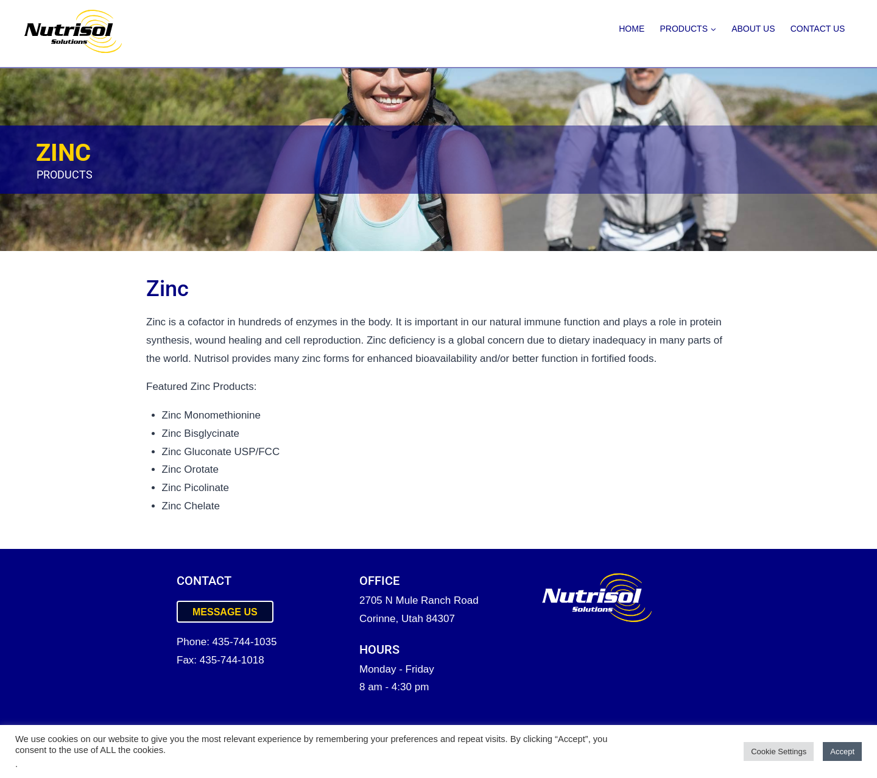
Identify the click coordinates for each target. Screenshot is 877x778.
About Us (753, 29)
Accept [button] (842, 751)
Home (631, 29)
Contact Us (818, 29)
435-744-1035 (245, 642)
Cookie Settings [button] (778, 751)
